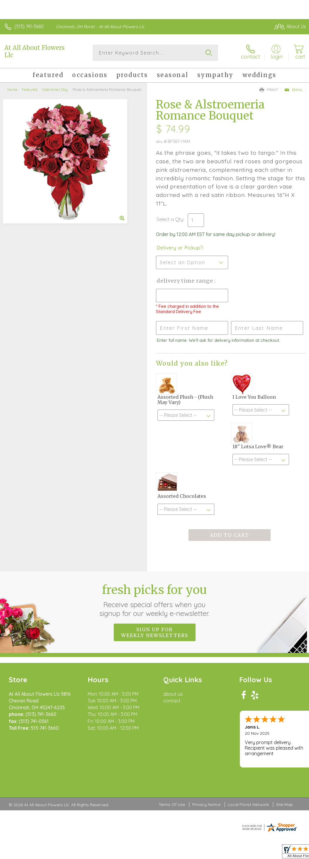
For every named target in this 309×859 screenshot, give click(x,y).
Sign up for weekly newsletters (154, 632)
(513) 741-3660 (29, 26)
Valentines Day (55, 89)
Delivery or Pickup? (180, 248)
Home (12, 89)
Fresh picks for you (154, 600)
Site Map (284, 804)
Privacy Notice (206, 804)
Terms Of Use (172, 804)
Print (268, 89)
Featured (29, 89)
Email (293, 89)
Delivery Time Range (185, 280)
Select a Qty (170, 219)
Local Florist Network (248, 804)
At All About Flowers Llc (34, 51)
